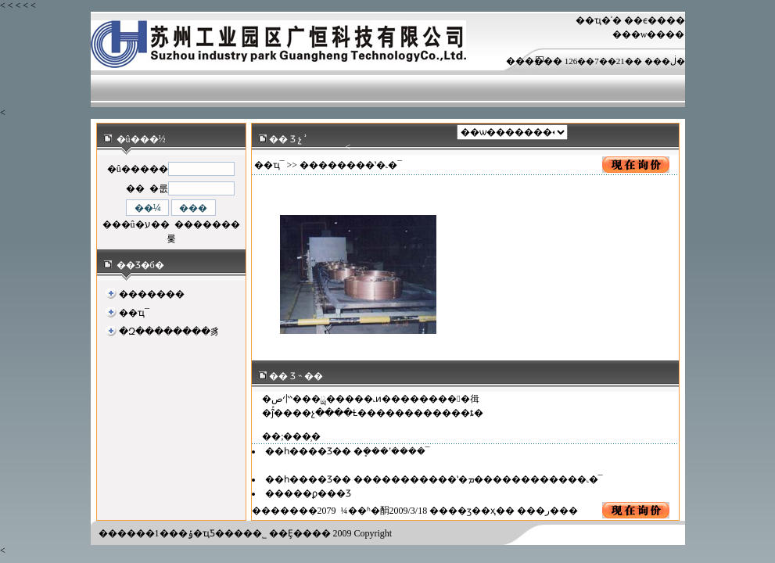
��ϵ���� (654, 20)
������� (152, 294)
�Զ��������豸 (169, 331)
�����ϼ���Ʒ (308, 493)
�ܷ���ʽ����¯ (391, 451)
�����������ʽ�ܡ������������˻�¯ (478, 479)
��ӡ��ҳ (472, 510)
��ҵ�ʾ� (599, 20)
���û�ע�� (136, 224)
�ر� (547, 510)
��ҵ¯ (134, 312)
